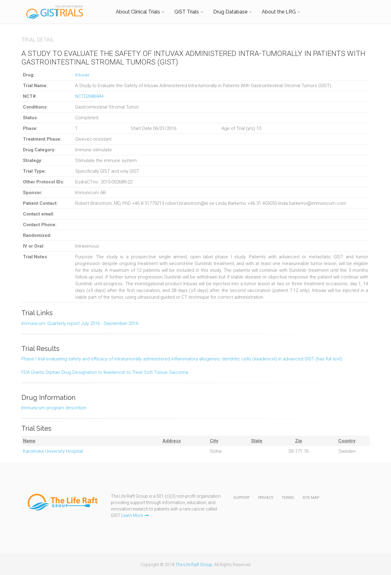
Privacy (265, 497)
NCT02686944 (89, 96)
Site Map (310, 497)
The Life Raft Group (193, 564)
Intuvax (82, 75)
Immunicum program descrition (53, 408)
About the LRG (279, 12)
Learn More (135, 515)
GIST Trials (186, 12)
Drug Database (230, 12)
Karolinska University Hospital (53, 451)
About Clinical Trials (138, 12)
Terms (288, 497)
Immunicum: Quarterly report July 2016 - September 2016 (79, 323)
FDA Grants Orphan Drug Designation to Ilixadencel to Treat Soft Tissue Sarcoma (104, 372)
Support (241, 497)
